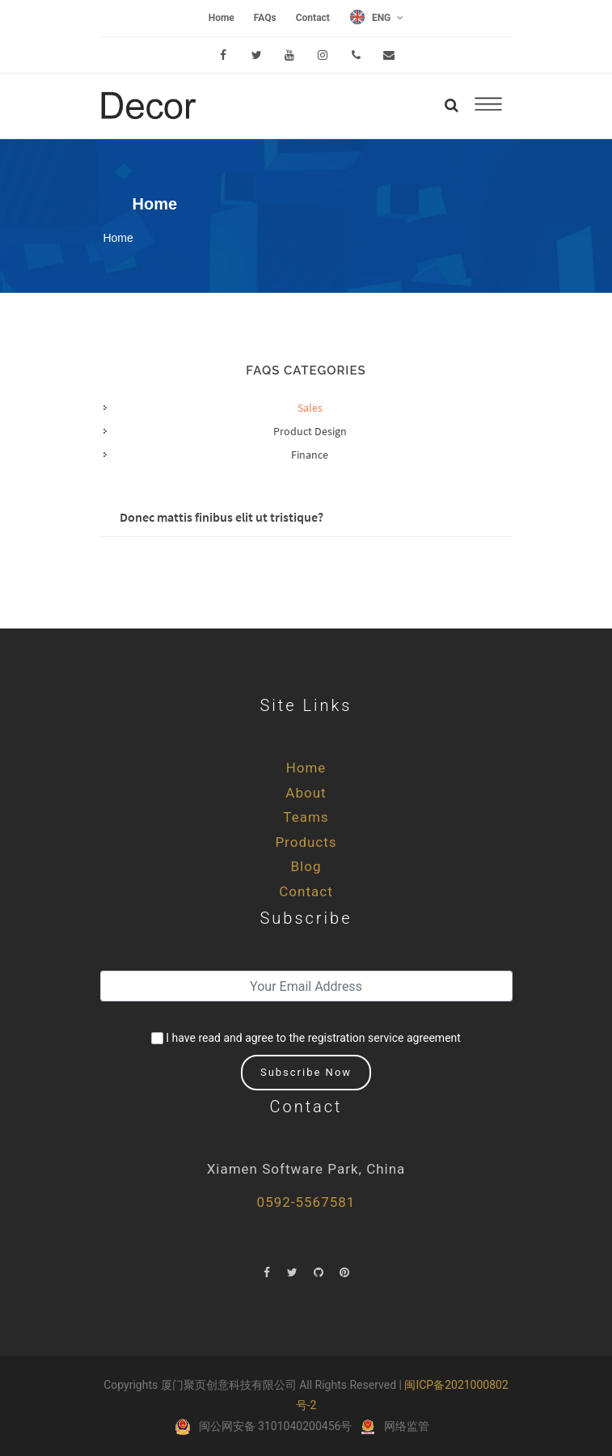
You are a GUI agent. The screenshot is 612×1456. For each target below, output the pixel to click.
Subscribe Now (306, 1072)
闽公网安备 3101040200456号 (275, 1426)
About (305, 793)
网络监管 (406, 1426)
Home (221, 17)
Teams (305, 817)
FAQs (265, 17)
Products (305, 842)
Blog (306, 866)
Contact (313, 17)
